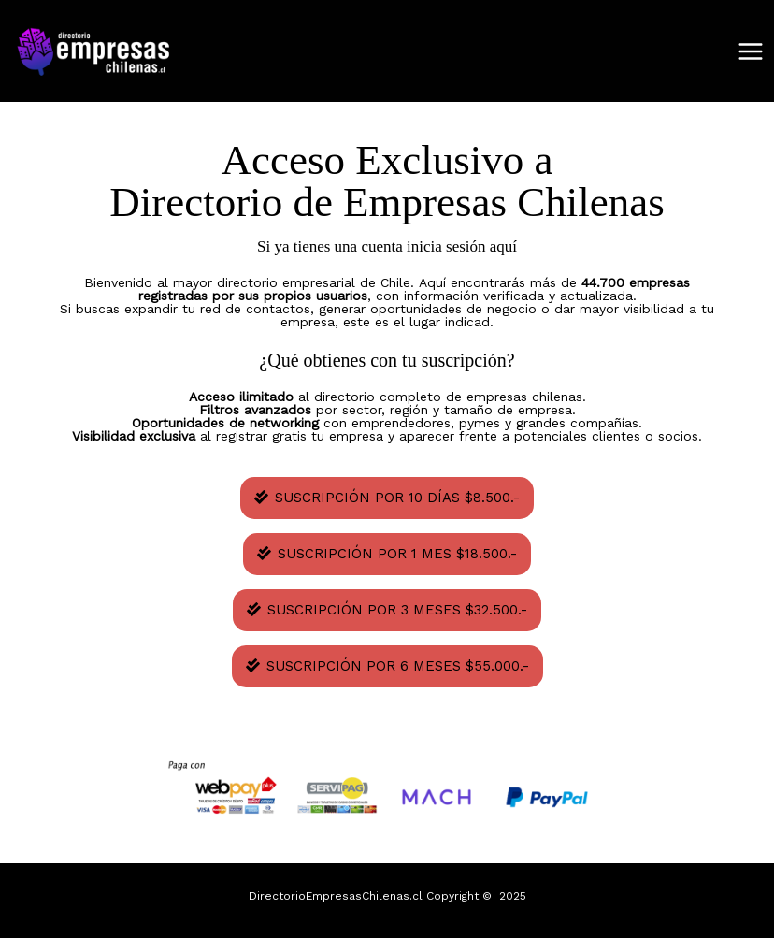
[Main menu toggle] (750, 51)
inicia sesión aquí (462, 246)
